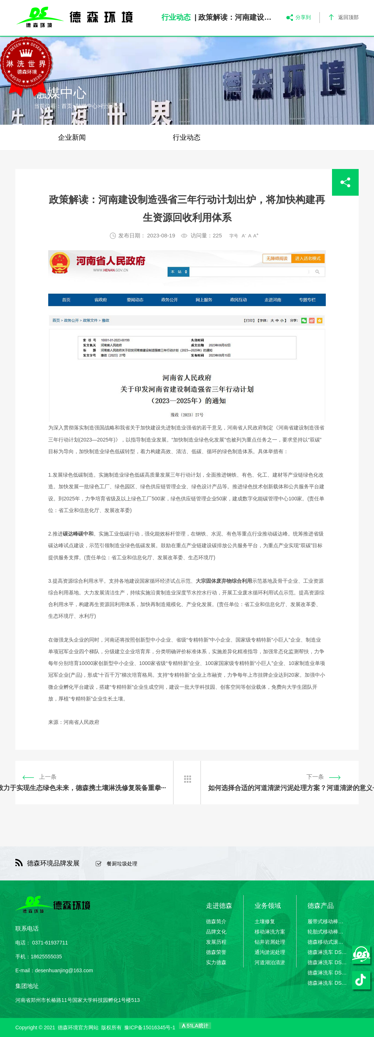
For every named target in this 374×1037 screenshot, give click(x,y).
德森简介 (216, 921)
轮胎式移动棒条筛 (328, 932)
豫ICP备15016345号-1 (149, 1027)
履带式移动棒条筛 (328, 921)
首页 (66, 106)
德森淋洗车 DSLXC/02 (328, 962)
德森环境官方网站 (78, 1027)
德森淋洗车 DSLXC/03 (328, 973)
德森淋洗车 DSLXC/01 (328, 952)
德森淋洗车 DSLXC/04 (328, 983)
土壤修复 (265, 921)
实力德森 (216, 962)
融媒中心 (87, 106)
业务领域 (268, 905)
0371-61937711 (50, 943)
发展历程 (216, 942)
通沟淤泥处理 (270, 952)
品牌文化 (216, 932)
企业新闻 (72, 137)
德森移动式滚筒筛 (328, 942)
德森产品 (321, 905)
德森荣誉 (216, 952)
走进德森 (219, 905)
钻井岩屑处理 (270, 942)
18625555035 (46, 956)
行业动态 (112, 106)
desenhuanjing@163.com (64, 970)
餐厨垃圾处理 (122, 864)
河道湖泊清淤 (270, 962)
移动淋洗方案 (270, 932)
